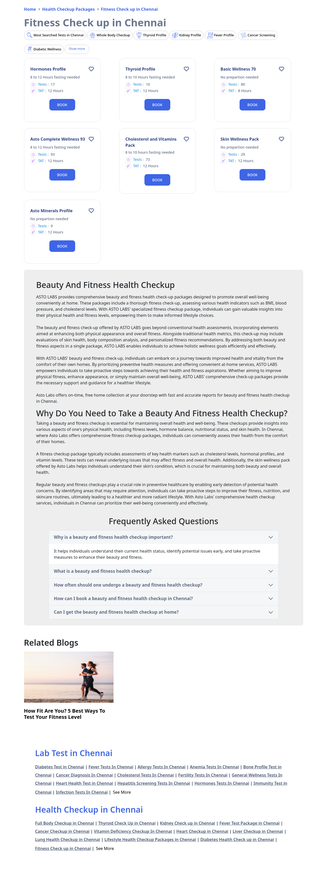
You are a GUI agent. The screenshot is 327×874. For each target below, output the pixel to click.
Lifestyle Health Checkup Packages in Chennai (150, 839)
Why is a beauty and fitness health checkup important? (113, 537)
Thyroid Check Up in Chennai (126, 823)
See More (122, 792)
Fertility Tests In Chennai (203, 775)
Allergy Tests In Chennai (161, 767)
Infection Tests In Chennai (82, 792)
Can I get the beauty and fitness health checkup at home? (116, 612)
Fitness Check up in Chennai (63, 848)
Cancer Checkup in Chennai (62, 831)
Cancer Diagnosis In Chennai (84, 775)
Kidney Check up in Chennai (187, 823)
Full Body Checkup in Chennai (64, 823)
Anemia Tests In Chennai (214, 767)
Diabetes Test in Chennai (59, 767)
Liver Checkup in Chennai (258, 831)
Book (62, 104)
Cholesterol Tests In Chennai (145, 775)
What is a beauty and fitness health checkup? (103, 571)
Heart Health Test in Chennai (84, 783)
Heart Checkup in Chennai (202, 831)
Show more (77, 49)
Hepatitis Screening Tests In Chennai (153, 783)
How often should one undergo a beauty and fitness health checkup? (128, 585)
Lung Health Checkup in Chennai (67, 839)
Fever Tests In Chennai (110, 767)
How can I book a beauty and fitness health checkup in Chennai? (123, 598)
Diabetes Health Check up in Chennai (237, 839)
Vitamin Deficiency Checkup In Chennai (133, 831)
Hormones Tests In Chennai (222, 783)
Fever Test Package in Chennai (249, 823)
